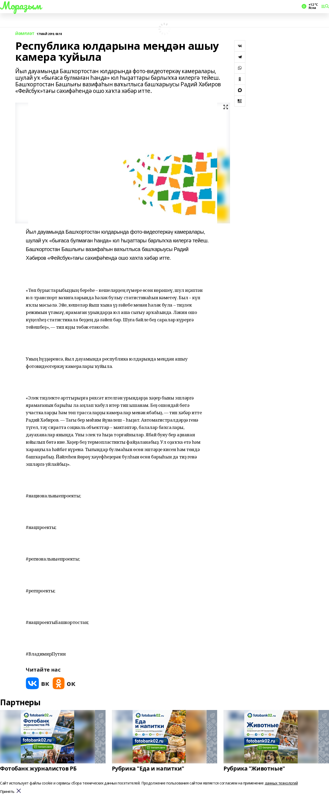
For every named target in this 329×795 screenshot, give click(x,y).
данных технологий (281, 783)
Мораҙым (20, 5)
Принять (7, 791)
